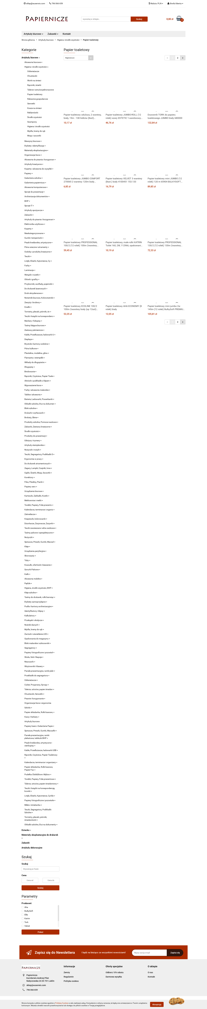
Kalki (27, 574)
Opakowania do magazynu (37, 638)
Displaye (28, 339)
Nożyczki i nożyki (32, 450)
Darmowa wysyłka (114, 977)
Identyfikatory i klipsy (34, 611)
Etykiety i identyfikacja (35, 146)
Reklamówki (32, 112)
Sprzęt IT (29, 205)
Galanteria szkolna (33, 178)
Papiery (28, 173)
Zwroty (67, 972)
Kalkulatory (30, 615)
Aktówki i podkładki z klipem (37, 381)
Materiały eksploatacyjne (36, 150)
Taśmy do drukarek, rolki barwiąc (39, 597)
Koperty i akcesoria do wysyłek (38, 169)
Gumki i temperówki (34, 238)
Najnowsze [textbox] (69, 58)
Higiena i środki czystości (36, 67)
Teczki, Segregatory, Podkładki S (39, 454)
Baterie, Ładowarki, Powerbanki (39, 399)
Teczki (27, 256)
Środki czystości (34, 117)
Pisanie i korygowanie (34, 698)
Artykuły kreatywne (33, 164)
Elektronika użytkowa (34, 224)
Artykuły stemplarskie (34, 445)
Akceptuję (156, 1004)
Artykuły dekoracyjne (32, 847)
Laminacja (29, 270)
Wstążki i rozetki (32, 275)
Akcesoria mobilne (33, 579)
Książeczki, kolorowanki (35, 519)
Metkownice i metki (33, 500)
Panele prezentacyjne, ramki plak (39, 671)
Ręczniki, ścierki (34, 85)
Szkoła (28, 707)
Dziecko (26, 830)
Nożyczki (29, 537)
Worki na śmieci (34, 80)
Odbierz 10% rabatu (114, 972)
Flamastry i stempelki (34, 358)
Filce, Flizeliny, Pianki (34, 482)
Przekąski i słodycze (34, 620)
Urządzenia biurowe (34, 491)
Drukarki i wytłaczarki (34, 413)
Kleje (27, 546)
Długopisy (29, 367)
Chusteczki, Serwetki (34, 694)
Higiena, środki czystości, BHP (38, 588)
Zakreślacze (30, 514)
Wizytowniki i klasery (34, 666)
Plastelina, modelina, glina (36, 353)
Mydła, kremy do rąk (36, 131)
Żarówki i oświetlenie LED (36, 634)
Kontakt (67, 34)
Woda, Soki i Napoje (33, 657)
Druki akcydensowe (33, 293)
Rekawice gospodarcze (37, 99)
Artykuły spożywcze (34, 210)
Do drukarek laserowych (35, 288)
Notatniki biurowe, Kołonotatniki (39, 298)
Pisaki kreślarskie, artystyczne (38, 242)
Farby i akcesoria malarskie (37, 390)
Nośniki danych (32, 625)
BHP (27, 201)
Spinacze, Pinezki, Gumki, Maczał (39, 542)
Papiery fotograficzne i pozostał (39, 652)
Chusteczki (32, 76)
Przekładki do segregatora (36, 675)
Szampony (32, 122)
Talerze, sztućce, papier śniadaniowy (41, 783)
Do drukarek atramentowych (37, 463)
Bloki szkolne (31, 408)
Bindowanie (30, 371)
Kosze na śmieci (34, 108)
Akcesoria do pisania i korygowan (40, 159)
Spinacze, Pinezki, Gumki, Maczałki (40, 730)
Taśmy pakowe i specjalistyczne (39, 532)
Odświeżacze (33, 71)
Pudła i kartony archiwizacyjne (38, 606)
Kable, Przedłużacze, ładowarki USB (41, 750)
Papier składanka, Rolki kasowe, (39, 712)
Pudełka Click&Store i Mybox (37, 774)
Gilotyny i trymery (33, 440)
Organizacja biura (33, 155)
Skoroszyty (30, 556)
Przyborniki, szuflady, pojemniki (39, 284)
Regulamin (69, 977)
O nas (150, 972)
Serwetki (31, 103)
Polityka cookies (71, 981)
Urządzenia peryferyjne (35, 551)
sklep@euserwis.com (36, 985)
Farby (27, 265)
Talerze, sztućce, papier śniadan (39, 689)
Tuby (27, 560)
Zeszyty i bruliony (32, 302)
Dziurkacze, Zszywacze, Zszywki (39, 523)
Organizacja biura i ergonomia (37, 703)
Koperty (28, 229)
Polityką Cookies (61, 1003)
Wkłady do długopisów (35, 362)
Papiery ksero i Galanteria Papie (39, 726)
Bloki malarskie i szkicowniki (37, 643)
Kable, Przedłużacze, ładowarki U (39, 335)
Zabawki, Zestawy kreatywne (38, 427)
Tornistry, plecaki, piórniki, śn (37, 311)
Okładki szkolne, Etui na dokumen (40, 404)
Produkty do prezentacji (35, 436)
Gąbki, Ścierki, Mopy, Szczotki (38, 473)
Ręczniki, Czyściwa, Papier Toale (39, 376)
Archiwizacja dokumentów (37, 196)
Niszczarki (29, 662)
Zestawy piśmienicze (34, 330)
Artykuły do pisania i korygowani (39, 219)
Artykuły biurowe (33, 34)
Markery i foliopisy (33, 321)
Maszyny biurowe (33, 141)
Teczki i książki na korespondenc (39, 316)
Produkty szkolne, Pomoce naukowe (41, 422)
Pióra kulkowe (31, 348)
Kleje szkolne (30, 592)
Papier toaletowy (34, 94)
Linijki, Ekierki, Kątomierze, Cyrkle (39, 796)
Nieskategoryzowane (34, 233)
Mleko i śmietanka (33, 805)
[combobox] (78, 57)
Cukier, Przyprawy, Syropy (36, 685)
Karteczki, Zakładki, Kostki (36, 496)
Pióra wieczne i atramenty (36, 247)
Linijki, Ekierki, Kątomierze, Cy (38, 261)
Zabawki (53, 34)
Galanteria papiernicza (35, 182)
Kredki (28, 307)
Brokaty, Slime (31, 417)
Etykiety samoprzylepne (35, 602)
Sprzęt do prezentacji (34, 192)
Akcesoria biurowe (33, 62)
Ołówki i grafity (31, 279)
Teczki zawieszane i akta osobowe (40, 528)
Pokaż (40, 932)
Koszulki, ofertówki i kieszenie (38, 565)
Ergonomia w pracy (33, 459)
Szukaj (40, 888)
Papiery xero (30, 486)
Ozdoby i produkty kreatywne (38, 252)
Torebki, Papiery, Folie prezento (38, 505)
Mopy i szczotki (34, 135)
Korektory (29, 477)
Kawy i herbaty (31, 717)
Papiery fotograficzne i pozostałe (39, 800)
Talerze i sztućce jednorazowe (40, 90)
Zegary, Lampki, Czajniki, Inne (38, 468)
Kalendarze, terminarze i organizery (40, 762)
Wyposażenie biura (33, 385)
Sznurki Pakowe (32, 569)
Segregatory (30, 648)
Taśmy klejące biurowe (35, 325)
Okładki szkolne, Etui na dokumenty (40, 824)
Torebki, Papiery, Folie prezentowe (40, 779)
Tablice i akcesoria (33, 394)
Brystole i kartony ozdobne (37, 344)
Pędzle (28, 583)
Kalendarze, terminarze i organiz (39, 509)
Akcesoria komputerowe (36, 187)
